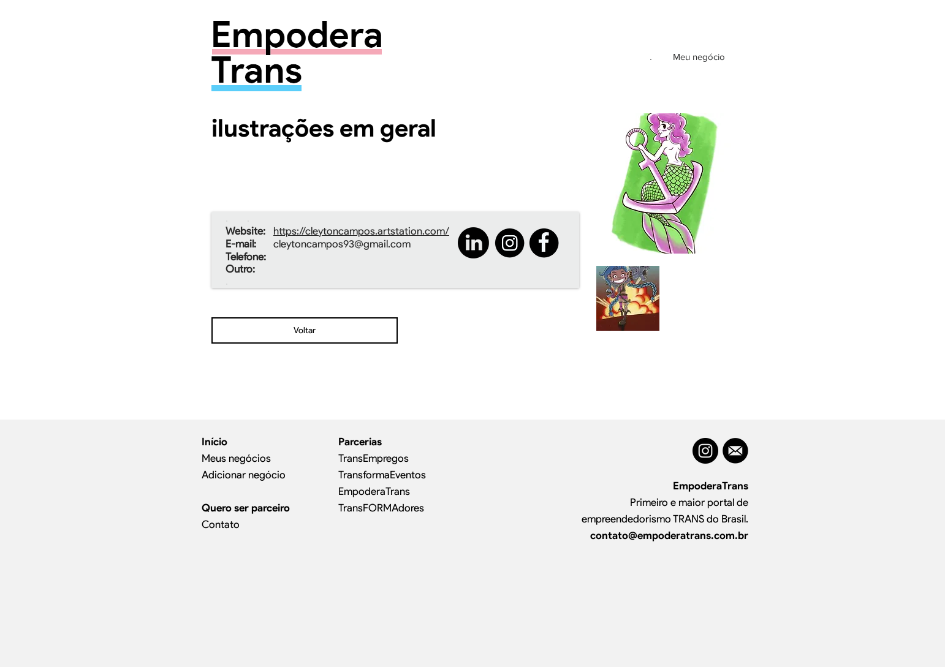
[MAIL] (735, 451)
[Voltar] (304, 330)
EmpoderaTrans (374, 491)
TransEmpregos (373, 458)
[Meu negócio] (699, 56)
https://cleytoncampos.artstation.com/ (361, 231)
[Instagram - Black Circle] (705, 451)
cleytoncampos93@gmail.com (342, 244)
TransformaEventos (382, 475)
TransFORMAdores (381, 508)
